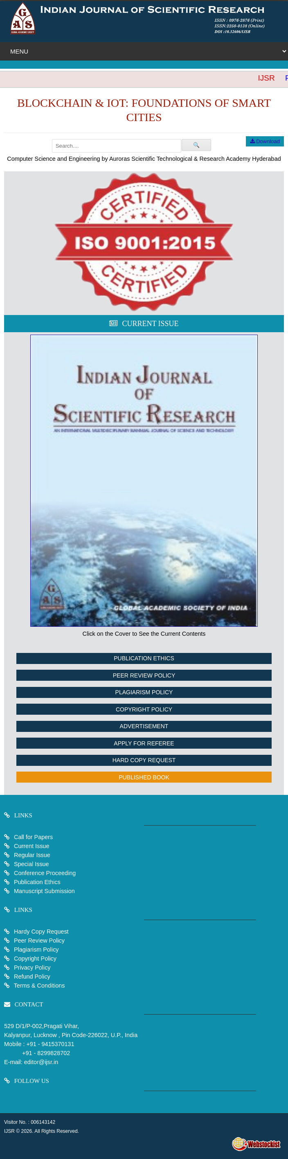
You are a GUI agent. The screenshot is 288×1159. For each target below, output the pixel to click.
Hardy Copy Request (40, 931)
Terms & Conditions (38, 985)
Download (265, 141)
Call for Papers (33, 837)
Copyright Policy (144, 709)
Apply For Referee (144, 743)
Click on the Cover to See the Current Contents (144, 633)
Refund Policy (31, 976)
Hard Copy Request (144, 760)
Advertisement (144, 726)
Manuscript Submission (43, 891)
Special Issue (31, 864)
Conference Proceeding (45, 873)
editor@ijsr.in (41, 1062)
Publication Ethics (144, 658)
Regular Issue (32, 855)
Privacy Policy (31, 967)
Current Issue (31, 846)
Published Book (144, 777)
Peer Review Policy (144, 675)
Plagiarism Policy (144, 692)
